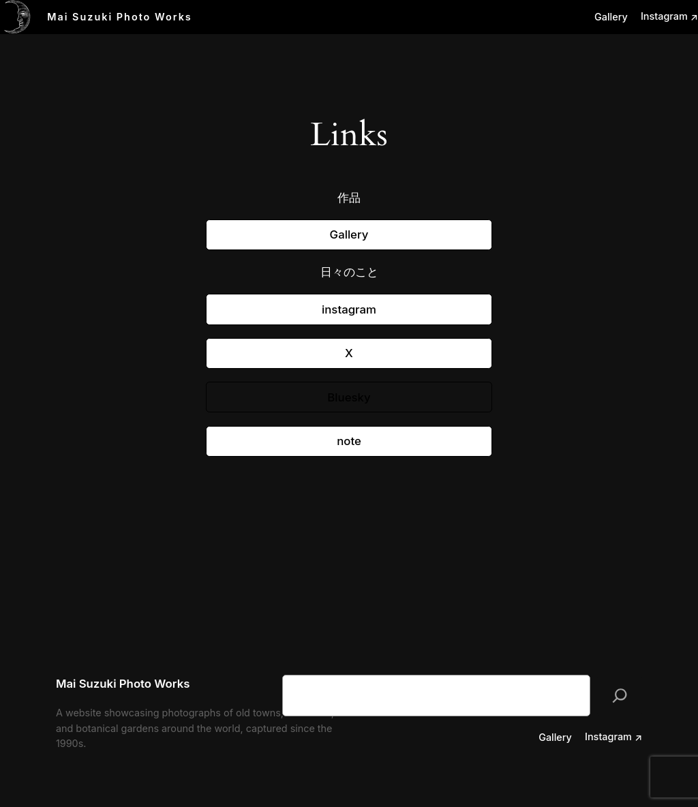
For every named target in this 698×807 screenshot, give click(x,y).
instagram (349, 309)
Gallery (349, 234)
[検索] (620, 695)
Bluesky (348, 397)
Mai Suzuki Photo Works (119, 16)
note (349, 441)
